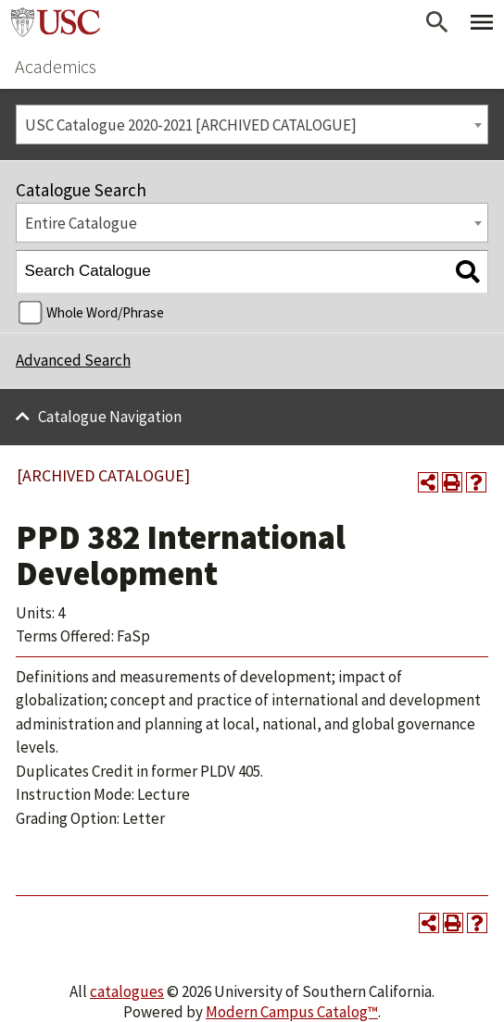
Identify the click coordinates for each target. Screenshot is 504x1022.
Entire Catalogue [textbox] (81, 223)
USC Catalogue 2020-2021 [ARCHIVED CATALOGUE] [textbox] (191, 125)
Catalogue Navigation (110, 416)
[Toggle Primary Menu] (482, 22)
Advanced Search (73, 360)
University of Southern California (55, 22)
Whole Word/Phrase (105, 312)
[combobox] (252, 124)
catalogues (127, 991)
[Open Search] (437, 22)
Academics (55, 66)
